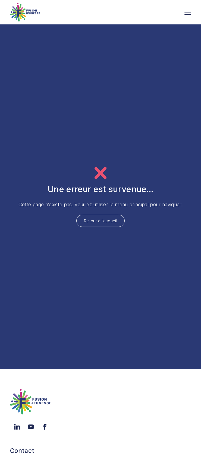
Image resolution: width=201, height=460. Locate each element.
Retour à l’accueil (100, 220)
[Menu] (187, 12)
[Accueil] (25, 12)
